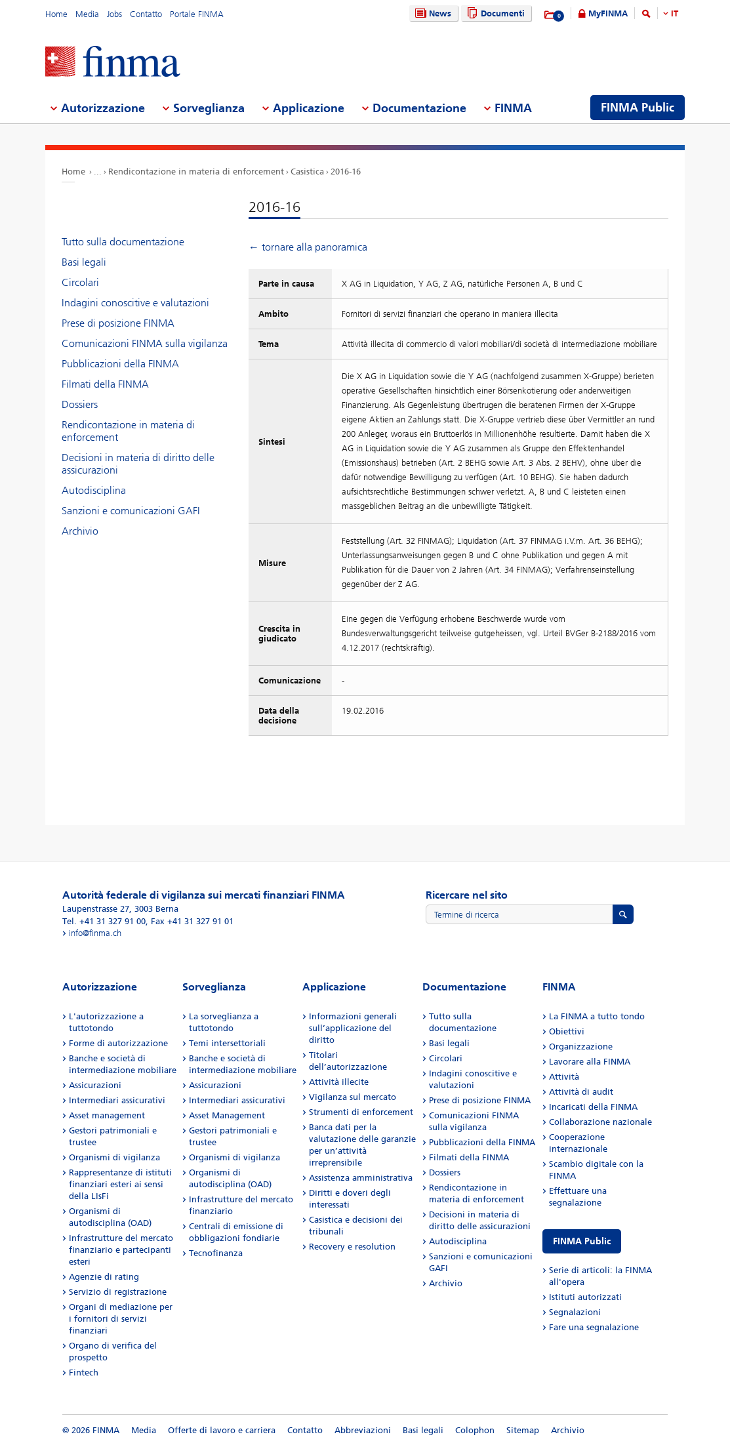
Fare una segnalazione (594, 1327)
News (431, 13)
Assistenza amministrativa (361, 1178)
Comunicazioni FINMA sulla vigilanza (145, 343)
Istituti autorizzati (585, 1297)
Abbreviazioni (363, 1430)
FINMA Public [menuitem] (637, 107)
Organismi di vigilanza (114, 1157)
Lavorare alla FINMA (589, 1062)
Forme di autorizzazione (118, 1043)
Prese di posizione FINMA (118, 323)
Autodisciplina (94, 490)
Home (56, 14)
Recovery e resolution (352, 1247)
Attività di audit (581, 1092)
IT (674, 13)
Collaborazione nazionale (600, 1122)
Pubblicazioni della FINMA (120, 363)
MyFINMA (608, 13)
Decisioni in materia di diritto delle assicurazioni (138, 463)
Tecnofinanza (216, 1253)
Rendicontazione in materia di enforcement (196, 171)
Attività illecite (339, 1082)
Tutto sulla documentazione (123, 241)
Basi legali (84, 262)
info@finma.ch (95, 933)
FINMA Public (582, 1241)
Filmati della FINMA (105, 384)
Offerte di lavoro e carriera (221, 1430)
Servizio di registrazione (118, 1292)
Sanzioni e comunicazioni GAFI (131, 510)
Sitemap (522, 1430)
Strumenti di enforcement (361, 1112)
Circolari (80, 282)
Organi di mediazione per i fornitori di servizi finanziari (120, 1318)
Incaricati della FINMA (593, 1107)
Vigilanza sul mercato (352, 1097)
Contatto (146, 14)
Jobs (114, 14)
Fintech (83, 1372)
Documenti (494, 13)
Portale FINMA (197, 14)
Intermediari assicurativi (117, 1100)
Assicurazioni (95, 1085)
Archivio (80, 531)
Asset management (107, 1115)
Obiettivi (566, 1031)
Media (87, 14)
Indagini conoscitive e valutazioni (135, 302)
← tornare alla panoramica (308, 247)
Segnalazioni (575, 1312)
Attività (564, 1077)
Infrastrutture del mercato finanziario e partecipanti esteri (121, 1250)
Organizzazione (581, 1046)
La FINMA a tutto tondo (597, 1016)
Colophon (475, 1430)
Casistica (307, 171)
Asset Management (227, 1115)
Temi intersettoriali (227, 1043)
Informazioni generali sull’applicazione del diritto (353, 1028)
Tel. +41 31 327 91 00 (104, 921)
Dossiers (80, 404)
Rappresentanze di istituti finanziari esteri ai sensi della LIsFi (120, 1184)
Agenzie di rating (104, 1277)
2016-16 (346, 171)
